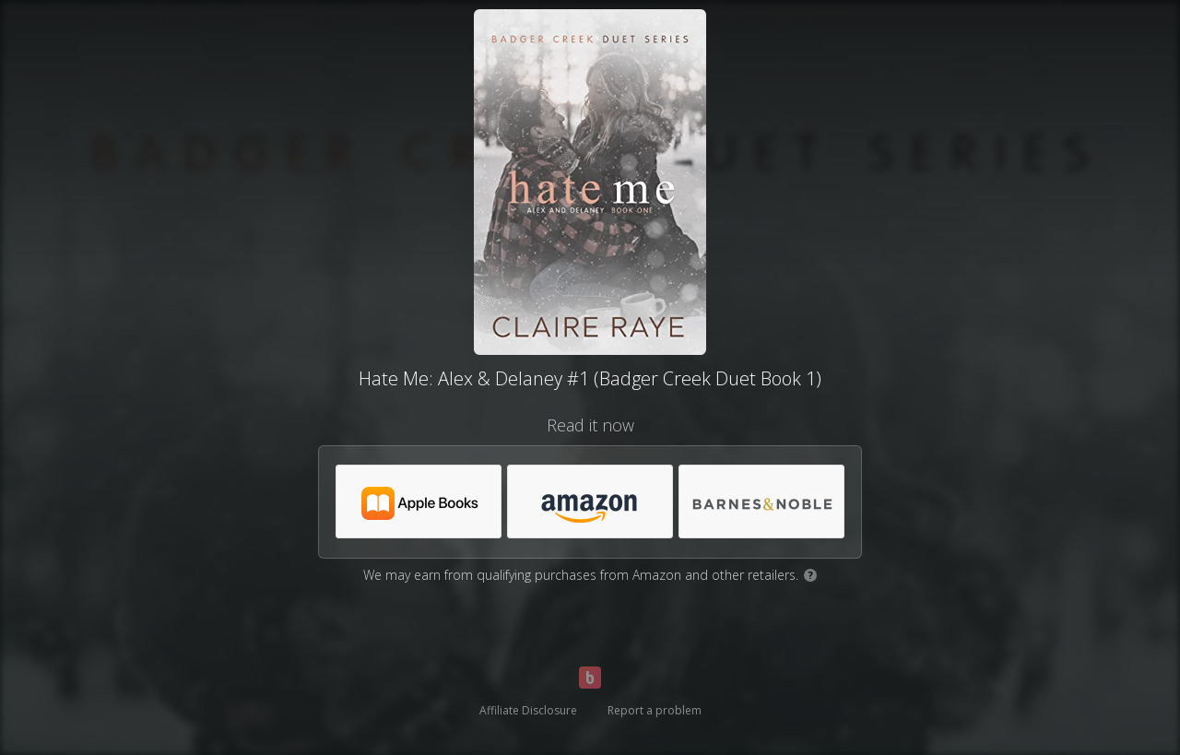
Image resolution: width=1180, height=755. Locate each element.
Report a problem (655, 710)
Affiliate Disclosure (528, 710)
